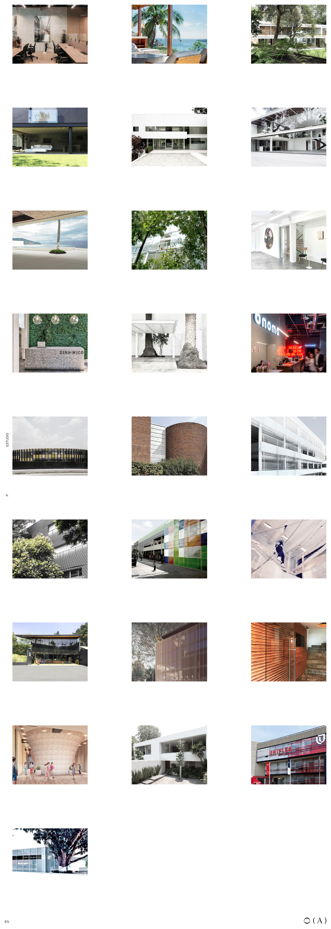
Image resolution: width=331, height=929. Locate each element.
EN (7, 922)
